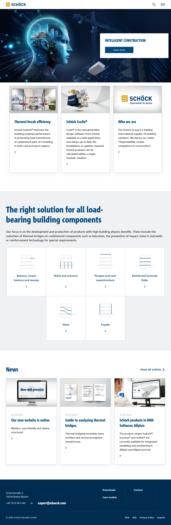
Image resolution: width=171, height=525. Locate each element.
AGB (127, 517)
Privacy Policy (147, 517)
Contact (138, 490)
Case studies (110, 497)
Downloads (109, 490)
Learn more (119, 49)
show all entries (150, 369)
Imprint (161, 517)
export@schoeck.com (52, 503)
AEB (134, 517)
